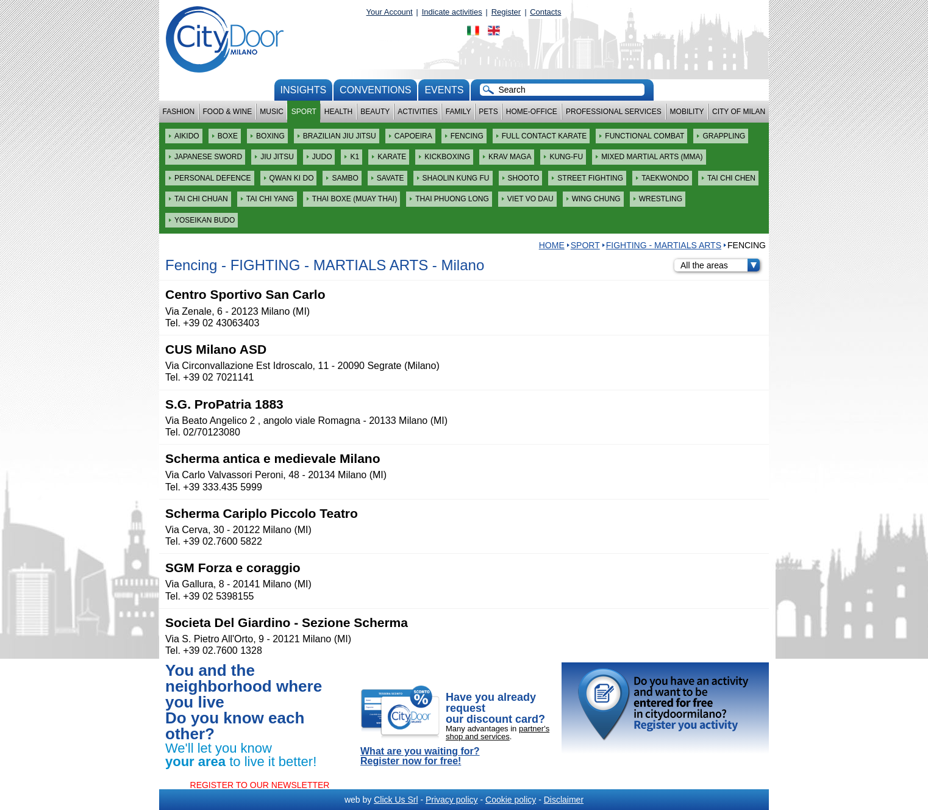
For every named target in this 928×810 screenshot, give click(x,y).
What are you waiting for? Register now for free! (420, 756)
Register (506, 11)
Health (338, 111)
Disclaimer (564, 800)
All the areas (720, 265)
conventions (375, 90)
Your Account (389, 11)
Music (272, 111)
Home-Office (531, 111)
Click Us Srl (396, 800)
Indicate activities (452, 11)
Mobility (687, 111)
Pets (488, 111)
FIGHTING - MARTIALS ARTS (663, 245)
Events (443, 90)
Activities (417, 111)
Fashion (179, 111)
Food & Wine (227, 111)
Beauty (375, 111)
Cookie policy (510, 800)
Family (458, 111)
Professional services (614, 111)
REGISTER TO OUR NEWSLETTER (260, 785)
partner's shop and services (497, 732)
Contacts (545, 11)
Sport (303, 111)
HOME (552, 245)
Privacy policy (452, 800)
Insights (303, 90)
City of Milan (738, 111)
